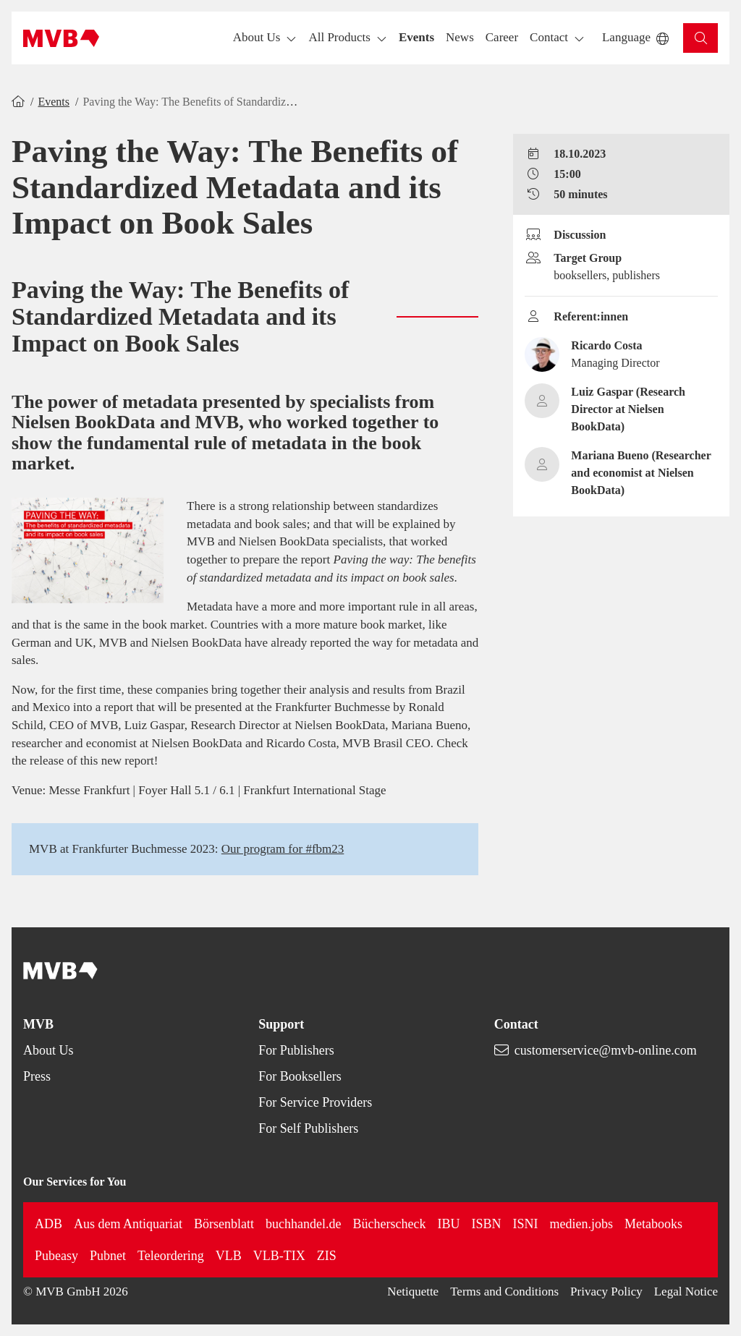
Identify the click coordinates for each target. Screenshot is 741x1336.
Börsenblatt (224, 1224)
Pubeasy (56, 1255)
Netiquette (413, 1291)
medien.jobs (581, 1224)
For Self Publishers (308, 1128)
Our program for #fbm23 (282, 849)
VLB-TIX (279, 1255)
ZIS (326, 1255)
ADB (48, 1224)
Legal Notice (686, 1291)
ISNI (525, 1224)
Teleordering (170, 1255)
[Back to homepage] (61, 38)
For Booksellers (300, 1076)
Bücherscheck (388, 1224)
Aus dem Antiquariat (128, 1224)
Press (37, 1076)
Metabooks (653, 1224)
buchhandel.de (303, 1224)
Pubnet (108, 1255)
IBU (448, 1224)
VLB (229, 1255)
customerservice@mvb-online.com (606, 1050)
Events (53, 101)
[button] (416, 38)
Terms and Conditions (504, 1291)
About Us (48, 1050)
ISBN (486, 1224)
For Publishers (296, 1050)
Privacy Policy (606, 1291)
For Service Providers (315, 1102)
